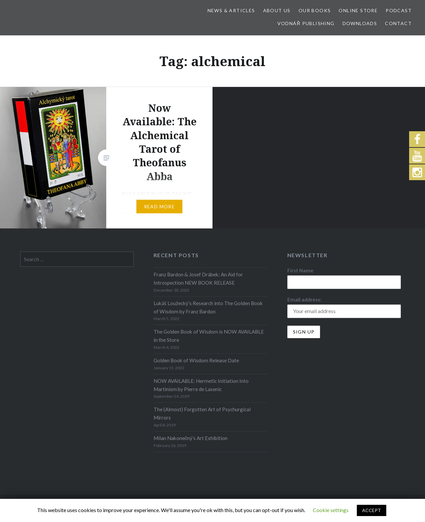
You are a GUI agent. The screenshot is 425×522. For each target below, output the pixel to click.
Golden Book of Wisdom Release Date (196, 360)
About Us (277, 10)
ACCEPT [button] (371, 510)
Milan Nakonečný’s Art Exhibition (191, 438)
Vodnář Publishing (306, 23)
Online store (358, 10)
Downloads (360, 23)
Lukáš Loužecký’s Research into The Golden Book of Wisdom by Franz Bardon (208, 307)
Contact (398, 23)
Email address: (304, 299)
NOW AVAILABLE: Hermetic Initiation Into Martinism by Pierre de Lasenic (201, 385)
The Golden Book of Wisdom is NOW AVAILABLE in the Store (209, 336)
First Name (300, 270)
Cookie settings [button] (331, 510)
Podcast (399, 10)
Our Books (315, 10)
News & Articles (231, 10)
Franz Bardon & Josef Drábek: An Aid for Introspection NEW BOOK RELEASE (198, 278)
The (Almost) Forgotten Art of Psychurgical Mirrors (202, 413)
